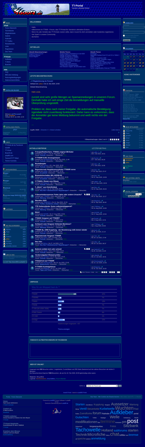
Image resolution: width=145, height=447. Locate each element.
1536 (24, 243)
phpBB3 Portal (82, 392)
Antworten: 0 (44, 130)
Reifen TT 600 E (95, 66)
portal (136, 414)
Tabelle (136, 418)
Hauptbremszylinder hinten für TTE (100, 64)
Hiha (95, 195)
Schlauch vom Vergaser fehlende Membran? (53, 224)
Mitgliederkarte (10, 33)
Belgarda (46, 183)
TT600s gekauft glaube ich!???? (69, 58)
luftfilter (122, 435)
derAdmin (12, 115)
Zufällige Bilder (12, 90)
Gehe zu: (82, 386)
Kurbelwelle (107, 408)
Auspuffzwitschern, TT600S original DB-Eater (55, 152)
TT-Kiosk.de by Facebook (14, 145)
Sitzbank (130, 425)
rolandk (96, 255)
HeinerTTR (126, 119)
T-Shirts (7, 62)
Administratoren (41, 378)
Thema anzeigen (64, 329)
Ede (95, 170)
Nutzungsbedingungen (13, 77)
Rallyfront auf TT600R (45, 261)
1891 (24, 239)
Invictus (45, 165)
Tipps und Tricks (45, 270)
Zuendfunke (86, 413)
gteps (15, 129)
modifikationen (86, 422)
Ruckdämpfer (40, 164)
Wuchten (124, 408)
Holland (107, 430)
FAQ (6, 72)
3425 (24, 232)
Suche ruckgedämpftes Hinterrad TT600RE (103, 68)
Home (22, 403)
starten (133, 430)
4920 (24, 229)
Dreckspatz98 (47, 262)
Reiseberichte (10, 44)
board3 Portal (67, 392)
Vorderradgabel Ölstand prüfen (47, 255)
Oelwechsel (78, 426)
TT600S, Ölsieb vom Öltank (47, 181)
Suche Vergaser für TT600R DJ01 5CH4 (102, 62)
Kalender (8, 38)
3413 (24, 234)
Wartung (43, 198)
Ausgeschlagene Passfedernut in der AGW (72, 53)
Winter (77, 409)
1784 (24, 241)
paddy (45, 171)
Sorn (127, 147)
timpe (45, 237)
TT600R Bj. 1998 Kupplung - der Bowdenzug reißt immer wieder (61, 230)
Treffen (95, 418)
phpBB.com (9, 155)
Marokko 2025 (40, 200)
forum (97, 413)
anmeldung (98, 438)
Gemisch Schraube (65, 62)
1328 (24, 246)
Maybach (97, 201)
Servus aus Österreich (96, 65)
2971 (24, 236)
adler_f (45, 153)
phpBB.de (65, 403)
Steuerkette (93, 409)
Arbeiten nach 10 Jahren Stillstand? (70, 61)
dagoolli (8, 229)
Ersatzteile (43, 173)
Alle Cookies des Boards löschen (108, 396)
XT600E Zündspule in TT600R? (69, 56)
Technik (42, 155)
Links (7, 46)
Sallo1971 (97, 249)
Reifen (77, 413)
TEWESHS (47, 202)
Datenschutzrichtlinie (12, 80)
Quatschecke (44, 264)
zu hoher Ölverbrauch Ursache (69, 59)
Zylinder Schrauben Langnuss (68, 55)
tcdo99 (7, 148)
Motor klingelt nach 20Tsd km (68, 64)
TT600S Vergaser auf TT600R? (47, 218)
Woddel (128, 145)
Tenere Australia (10, 161)
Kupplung (99, 404)
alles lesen (116, 130)
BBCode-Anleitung (11, 75)
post (132, 421)
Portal (8, 397)
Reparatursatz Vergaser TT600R (48, 236)
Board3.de (8, 153)
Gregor (128, 142)
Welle (114, 417)
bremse (133, 434)
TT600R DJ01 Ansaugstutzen (48, 158)
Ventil (83, 408)
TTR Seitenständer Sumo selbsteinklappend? (53, 206)
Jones (127, 140)
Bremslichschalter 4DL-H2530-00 (48, 175)
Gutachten (82, 417)
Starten (80, 404)
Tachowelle (88, 430)
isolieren (88, 439)
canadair (46, 256)
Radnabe (105, 414)
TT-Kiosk (8, 150)
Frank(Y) (8, 236)
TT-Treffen (8, 41)
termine (108, 421)
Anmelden (128, 23)
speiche (81, 438)
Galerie (7, 36)
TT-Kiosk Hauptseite (22, 425)
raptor (96, 181)
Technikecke (9, 31)
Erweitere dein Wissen (22, 433)
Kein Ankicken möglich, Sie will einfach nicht (72, 66)
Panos (127, 133)
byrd (95, 230)
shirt (127, 435)
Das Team (8, 52)
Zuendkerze (89, 405)
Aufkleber (8, 59)
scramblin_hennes (11, 246)
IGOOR (45, 214)
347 (118, 272)
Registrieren (9, 49)
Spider (45, 251)
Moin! (37, 212)
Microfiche (96, 434)
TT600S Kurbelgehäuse (45, 267)
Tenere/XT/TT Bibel (12, 158)
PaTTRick (9, 243)
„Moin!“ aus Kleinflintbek (46, 187)
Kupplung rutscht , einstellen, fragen (100, 59)
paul (7, 234)
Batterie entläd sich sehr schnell (48, 249)
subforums (120, 430)
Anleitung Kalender (34, 55)
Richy (45, 220)
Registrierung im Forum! (36, 53)
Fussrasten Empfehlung (97, 61)
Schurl (127, 138)
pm (124, 422)
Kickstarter (118, 422)
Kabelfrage (93, 53)
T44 (44, 231)
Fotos (113, 426)
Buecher (8, 64)
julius (7, 239)
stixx (95, 164)
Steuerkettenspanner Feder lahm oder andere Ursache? (59, 195)
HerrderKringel (48, 159)
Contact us (22, 410)
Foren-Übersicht (10, 28)
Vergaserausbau (96, 426)
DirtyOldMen (51, 378)
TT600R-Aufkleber (22, 417)
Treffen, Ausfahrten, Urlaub (49, 204)
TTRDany (46, 196)
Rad (136, 409)
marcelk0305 (47, 177)
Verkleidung (126, 418)
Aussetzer (119, 404)
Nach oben (118, 132)
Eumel (96, 158)
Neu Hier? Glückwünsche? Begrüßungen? (54, 190)
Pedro (8, 232)
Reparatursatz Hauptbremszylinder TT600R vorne (55, 169)
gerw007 (128, 135)
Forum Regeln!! (33, 56)
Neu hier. (38, 242)
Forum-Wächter (61, 378)
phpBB (52, 400)
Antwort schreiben (55, 130)
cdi (76, 439)
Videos (108, 435)
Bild (99, 422)
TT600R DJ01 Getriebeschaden (69, 65)
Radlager (103, 418)
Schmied (8, 241)
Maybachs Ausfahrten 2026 (98, 58)
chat (114, 434)
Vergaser (107, 405)
